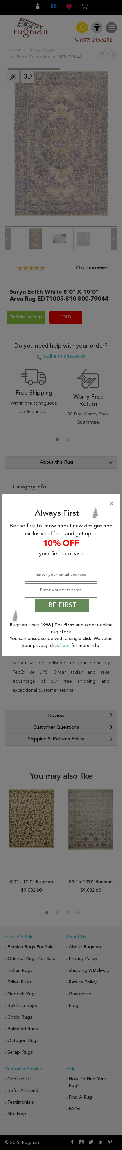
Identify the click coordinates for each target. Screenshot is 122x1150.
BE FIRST (62, 605)
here (65, 645)
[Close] (62, 504)
